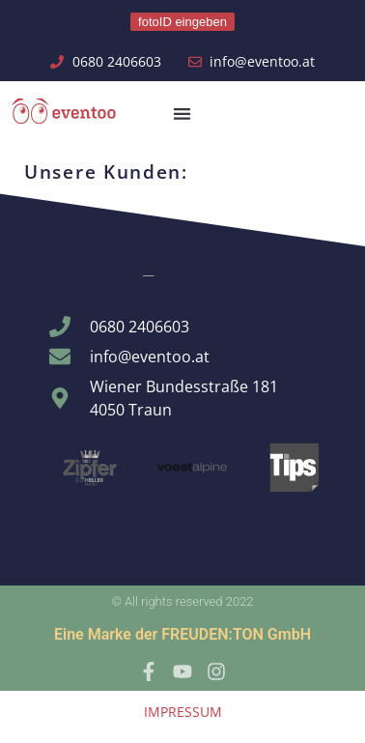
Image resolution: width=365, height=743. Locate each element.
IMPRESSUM (183, 711)
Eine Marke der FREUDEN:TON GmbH (182, 634)
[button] (183, 114)
